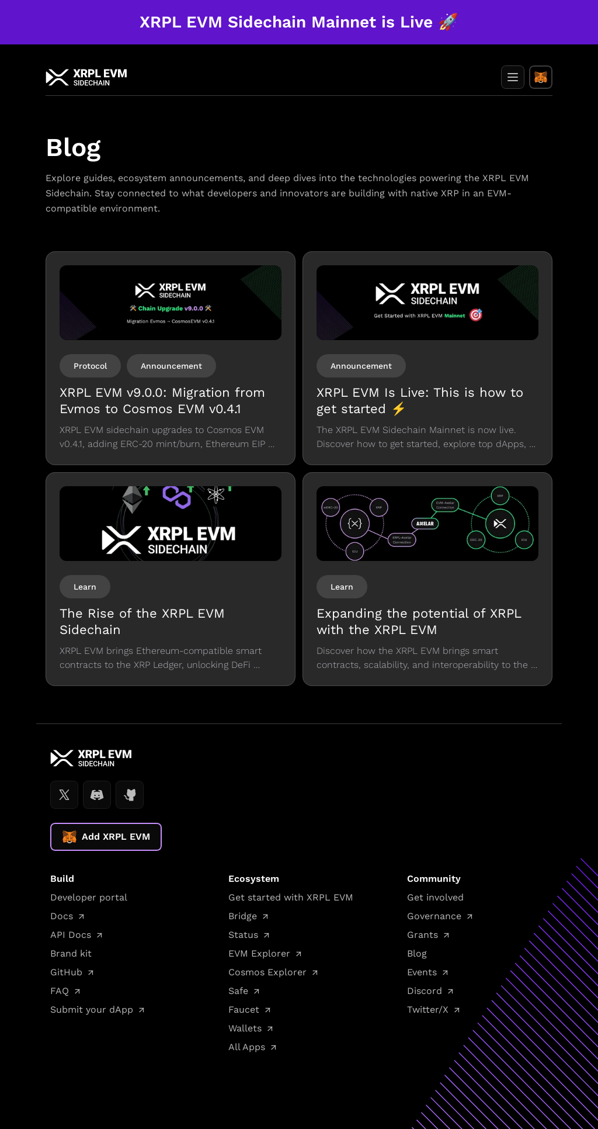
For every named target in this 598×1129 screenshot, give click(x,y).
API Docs (70, 934)
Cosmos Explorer (267, 972)
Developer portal (88, 897)
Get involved (435, 897)
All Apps (246, 1046)
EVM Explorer (259, 953)
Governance (434, 916)
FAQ (59, 990)
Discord (424, 990)
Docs (61, 916)
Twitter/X (427, 1009)
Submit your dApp (91, 1009)
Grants (422, 934)
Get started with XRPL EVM (290, 897)
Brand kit (71, 953)
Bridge (242, 916)
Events (422, 972)
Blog (417, 953)
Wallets (245, 1028)
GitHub (66, 972)
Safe (238, 990)
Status (243, 934)
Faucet (243, 1009)
